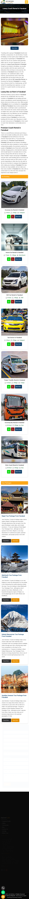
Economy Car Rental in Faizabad (14, 210)
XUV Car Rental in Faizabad (14, 295)
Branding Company (17, 897)
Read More (6, 541)
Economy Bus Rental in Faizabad (14, 422)
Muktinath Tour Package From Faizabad (12, 576)
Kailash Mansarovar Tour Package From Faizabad (13, 635)
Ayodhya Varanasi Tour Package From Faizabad (14, 696)
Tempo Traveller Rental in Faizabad (14, 380)
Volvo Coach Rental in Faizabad (14, 465)
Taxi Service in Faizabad (14, 337)
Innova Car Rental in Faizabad (14, 252)
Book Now (18, 216)
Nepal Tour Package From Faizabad (13, 516)
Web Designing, (19, 895)
